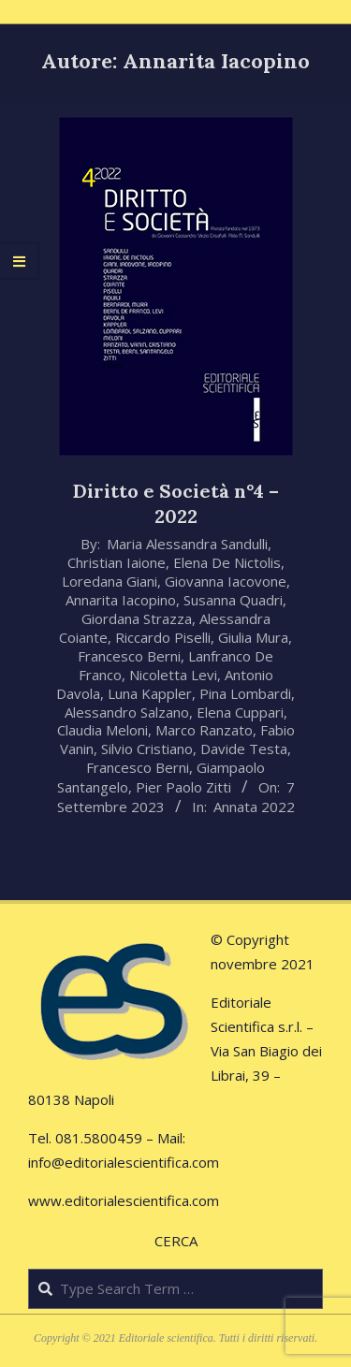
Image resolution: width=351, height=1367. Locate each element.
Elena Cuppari (240, 712)
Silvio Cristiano (147, 748)
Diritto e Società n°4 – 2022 (176, 503)
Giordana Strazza (136, 618)
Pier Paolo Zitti (183, 787)
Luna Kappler (150, 693)
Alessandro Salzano (127, 712)
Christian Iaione (116, 562)
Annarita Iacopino (121, 599)
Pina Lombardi (245, 693)
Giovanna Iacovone (225, 581)
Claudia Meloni (102, 729)
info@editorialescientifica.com (123, 1162)
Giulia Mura (253, 637)
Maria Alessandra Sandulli (187, 543)
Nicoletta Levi (173, 674)
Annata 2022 (254, 806)
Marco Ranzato (204, 729)
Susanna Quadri (233, 599)
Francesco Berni (129, 656)
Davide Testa (243, 748)
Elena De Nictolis (227, 562)
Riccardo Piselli (163, 637)
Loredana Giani (109, 581)
